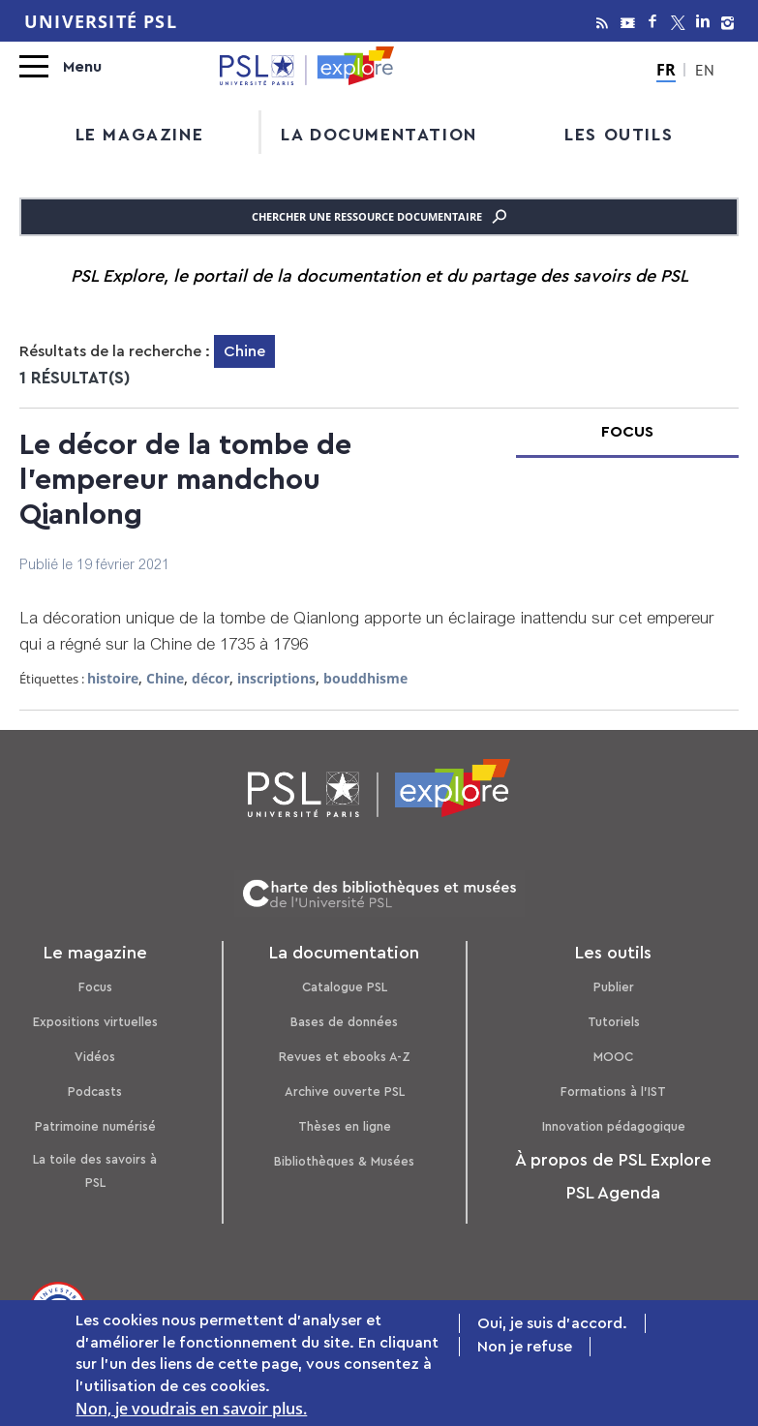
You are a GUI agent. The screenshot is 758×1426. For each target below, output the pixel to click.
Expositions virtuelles (95, 1022)
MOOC (613, 1056)
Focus (95, 987)
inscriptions (276, 678)
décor (210, 678)
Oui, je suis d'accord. (552, 1325)
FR (666, 69)
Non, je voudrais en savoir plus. (191, 1410)
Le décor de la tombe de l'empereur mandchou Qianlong (185, 480)
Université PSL (100, 21)
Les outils (618, 134)
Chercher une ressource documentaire (379, 217)
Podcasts (95, 1091)
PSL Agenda (613, 1192)
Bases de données (344, 1022)
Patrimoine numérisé (95, 1126)
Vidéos (95, 1056)
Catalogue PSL (344, 987)
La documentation (379, 134)
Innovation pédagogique (613, 1126)
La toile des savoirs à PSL (95, 1171)
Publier (613, 987)
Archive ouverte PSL (345, 1091)
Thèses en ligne (344, 1126)
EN (704, 72)
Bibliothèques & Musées (344, 1161)
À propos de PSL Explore (613, 1159)
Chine (165, 678)
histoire (112, 678)
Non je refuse (524, 1348)
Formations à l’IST (613, 1091)
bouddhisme (365, 678)
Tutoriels (614, 1022)
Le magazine (140, 134)
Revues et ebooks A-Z (344, 1056)
